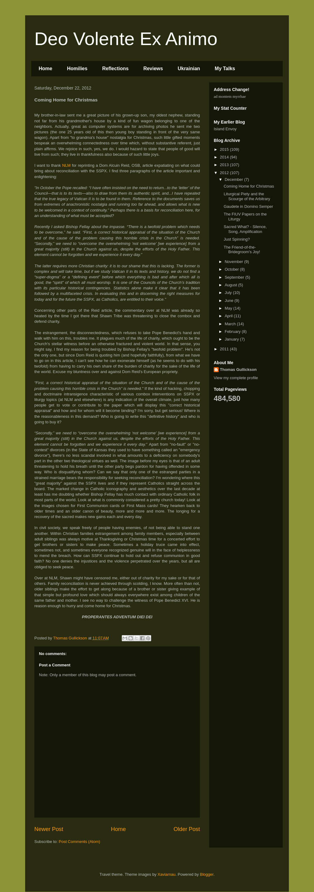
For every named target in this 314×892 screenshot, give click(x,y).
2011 (225, 349)
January (232, 339)
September (235, 277)
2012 (225, 172)
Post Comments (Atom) (79, 841)
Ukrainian (189, 68)
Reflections (115, 68)
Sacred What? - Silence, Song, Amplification (245, 229)
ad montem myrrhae (230, 96)
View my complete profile (236, 377)
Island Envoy (225, 129)
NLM (67, 165)
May (229, 308)
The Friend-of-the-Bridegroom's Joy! (242, 249)
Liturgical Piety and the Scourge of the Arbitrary (247, 196)
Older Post (187, 829)
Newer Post (48, 829)
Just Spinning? (237, 239)
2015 (225, 149)
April (229, 316)
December (234, 179)
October (232, 269)
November (234, 261)
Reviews (153, 68)
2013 (225, 164)
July (229, 292)
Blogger (206, 874)
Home (45, 68)
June (230, 300)
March (231, 324)
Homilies (77, 68)
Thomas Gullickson (238, 369)
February (233, 331)
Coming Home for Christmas (249, 186)
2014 (225, 157)
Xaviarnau (167, 874)
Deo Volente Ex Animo (125, 39)
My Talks (225, 68)
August (231, 285)
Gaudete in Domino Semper (248, 206)
